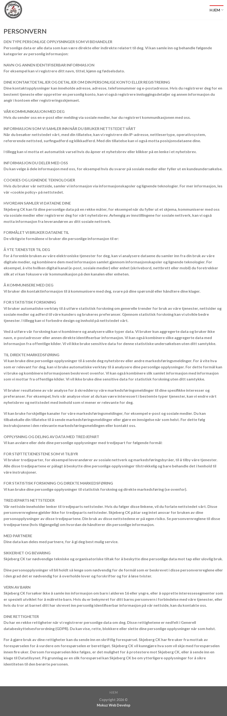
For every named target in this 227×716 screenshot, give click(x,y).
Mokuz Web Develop (113, 705)
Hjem (216, 10)
